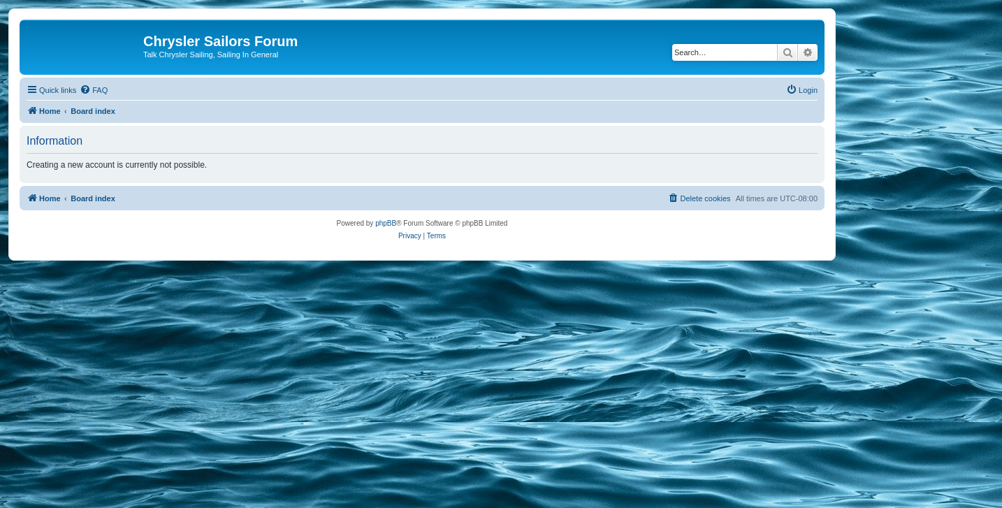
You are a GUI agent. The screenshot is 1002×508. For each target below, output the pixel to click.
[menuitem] (94, 90)
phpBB (385, 223)
